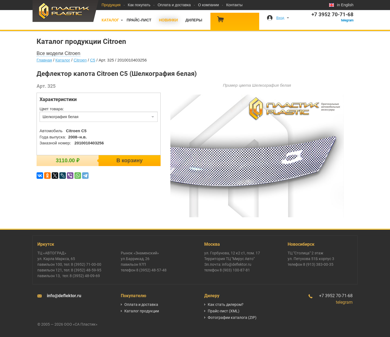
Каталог (110, 20)
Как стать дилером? (225, 304)
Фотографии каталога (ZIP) (232, 317)
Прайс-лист (138, 20)
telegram (347, 20)
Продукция (111, 5)
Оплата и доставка (174, 5)
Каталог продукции (141, 311)
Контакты (234, 5)
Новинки (168, 20)
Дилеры (193, 20)
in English (345, 5)
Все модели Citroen (58, 53)
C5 (92, 60)
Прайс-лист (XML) (223, 311)
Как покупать (139, 5)
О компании (208, 5)
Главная (44, 60)
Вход (280, 18)
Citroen (80, 60)
